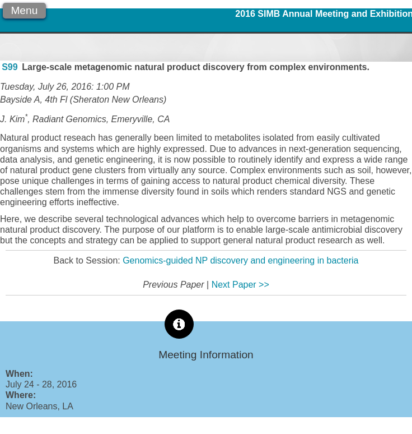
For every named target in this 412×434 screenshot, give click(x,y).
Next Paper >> (240, 284)
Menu (24, 10)
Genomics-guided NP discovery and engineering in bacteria (240, 260)
